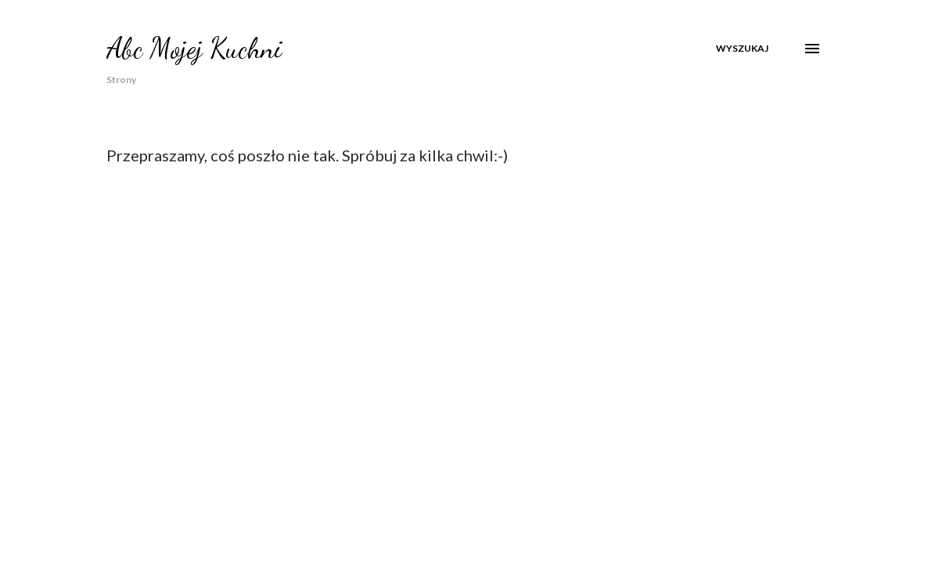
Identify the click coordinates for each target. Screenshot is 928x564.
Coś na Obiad (699, 102)
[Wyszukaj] (742, 48)
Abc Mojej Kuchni (194, 48)
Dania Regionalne (374, 102)
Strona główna (138, 102)
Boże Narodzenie (495, 102)
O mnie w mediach (253, 102)
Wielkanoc (601, 102)
